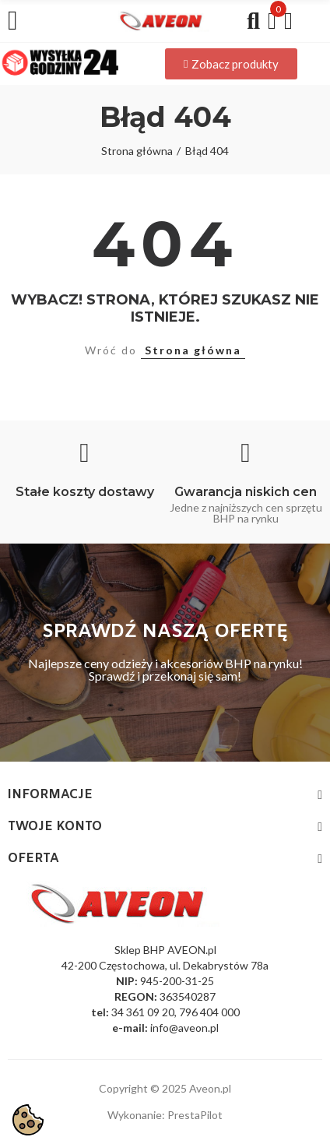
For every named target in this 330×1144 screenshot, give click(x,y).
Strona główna (193, 350)
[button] (231, 63)
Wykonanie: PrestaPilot (165, 1114)
